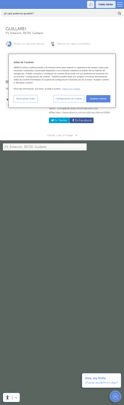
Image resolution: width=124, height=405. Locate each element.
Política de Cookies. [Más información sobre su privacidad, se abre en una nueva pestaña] (71, 89)
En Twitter (58, 120)
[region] (62, 81)
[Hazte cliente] (106, 4)
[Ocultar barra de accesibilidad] (15, 397)
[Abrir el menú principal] (120, 4)
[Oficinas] (90, 4)
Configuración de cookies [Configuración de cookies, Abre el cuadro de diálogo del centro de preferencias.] (69, 98)
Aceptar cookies (98, 98)
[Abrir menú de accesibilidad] (7, 397)
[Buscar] (59, 13)
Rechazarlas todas (25, 98)
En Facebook (80, 120)
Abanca (4, 4)
